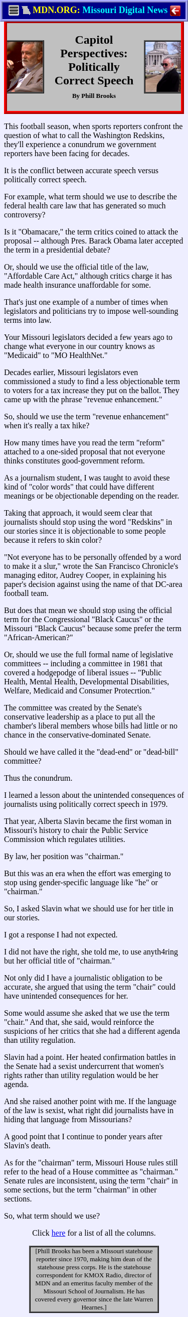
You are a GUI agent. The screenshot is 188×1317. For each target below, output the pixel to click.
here (59, 1233)
